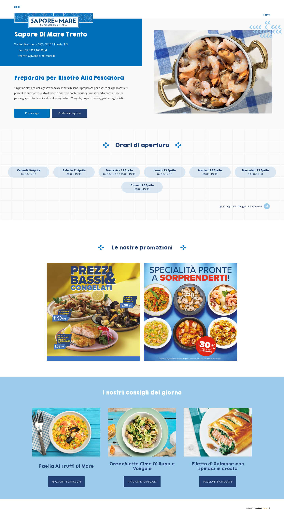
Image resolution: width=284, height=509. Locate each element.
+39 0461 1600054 (35, 50)
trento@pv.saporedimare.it (36, 56)
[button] (267, 206)
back (17, 6)
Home (266, 14)
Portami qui (32, 113)
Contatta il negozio (69, 113)
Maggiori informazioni (66, 481)
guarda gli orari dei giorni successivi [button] (241, 206)
